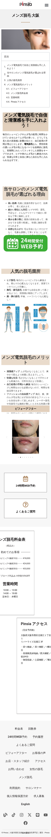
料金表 (19, 728)
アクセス (40, 761)
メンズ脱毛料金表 (19, 93)
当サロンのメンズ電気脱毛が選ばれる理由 (26, 74)
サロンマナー (34, 788)
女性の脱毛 (36, 769)
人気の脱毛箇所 (14, 80)
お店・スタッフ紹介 (17, 761)
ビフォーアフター (19, 89)
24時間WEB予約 (17, 736)
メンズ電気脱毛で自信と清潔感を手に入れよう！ (26, 67)
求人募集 (39, 796)
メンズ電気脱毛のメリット (20, 84)
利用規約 (15, 788)
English (25, 804)
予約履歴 (38, 736)
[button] (47, 5)
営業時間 (15, 97)
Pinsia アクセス (18, 101)
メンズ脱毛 (25, 777)
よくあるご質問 (25, 744)
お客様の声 (39, 753)
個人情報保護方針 (17, 796)
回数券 (32, 728)
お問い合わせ (16, 769)
